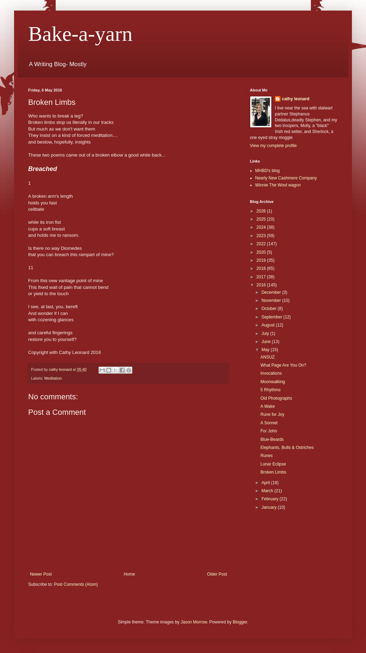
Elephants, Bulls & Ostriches (287, 447)
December (271, 292)
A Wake (267, 406)
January (269, 507)
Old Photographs (276, 398)
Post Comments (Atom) (76, 584)
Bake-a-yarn (80, 33)
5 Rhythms (270, 389)
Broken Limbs (273, 472)
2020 (262, 252)
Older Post (217, 574)
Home (129, 574)
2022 (262, 243)
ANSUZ (267, 357)
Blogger (240, 622)
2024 (262, 227)
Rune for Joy (272, 414)
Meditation (53, 378)
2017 (262, 276)
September (272, 317)
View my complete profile (273, 145)
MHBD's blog (267, 170)
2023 (262, 235)
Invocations (271, 373)
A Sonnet (269, 422)
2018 (262, 268)
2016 (262, 285)
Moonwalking (272, 381)
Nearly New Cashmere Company (286, 178)
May (266, 349)
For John (268, 431)
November (271, 300)
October (269, 308)
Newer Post (41, 574)
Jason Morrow (194, 622)
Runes (266, 455)
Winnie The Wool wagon (278, 185)
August (268, 325)
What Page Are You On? (283, 365)
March (267, 490)
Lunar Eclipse (273, 464)
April (266, 482)
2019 (262, 260)
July (265, 333)
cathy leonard (295, 98)
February (270, 498)
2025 (262, 219)
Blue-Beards (272, 439)
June (266, 341)
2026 (262, 211)
